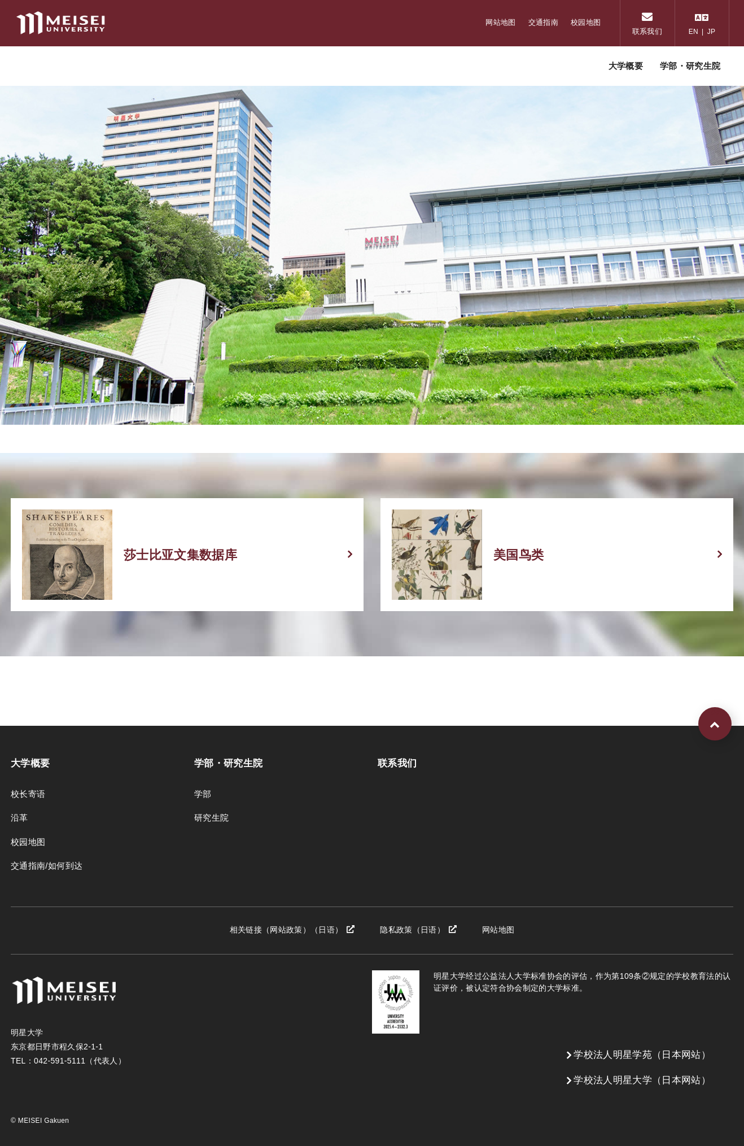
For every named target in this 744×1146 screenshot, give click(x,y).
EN (693, 32)
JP (711, 32)
